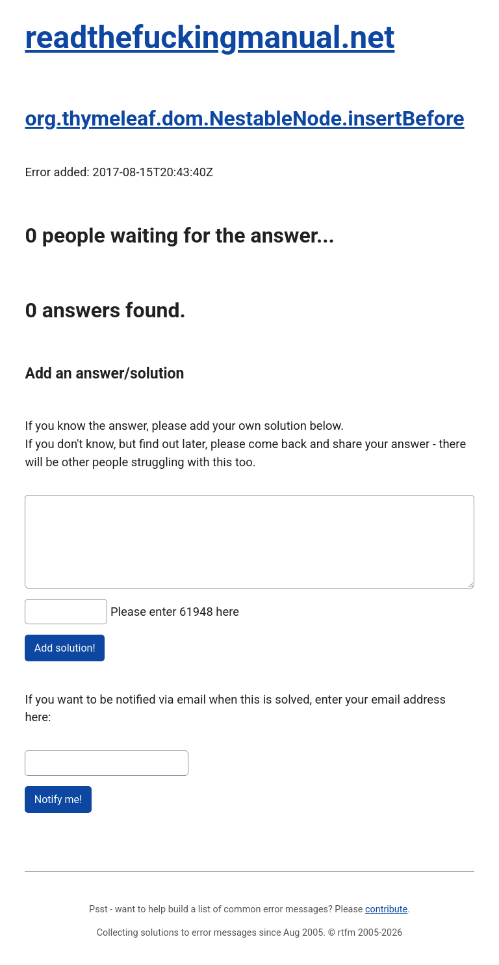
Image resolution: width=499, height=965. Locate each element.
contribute (386, 909)
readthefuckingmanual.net (209, 37)
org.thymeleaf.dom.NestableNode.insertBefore (244, 118)
